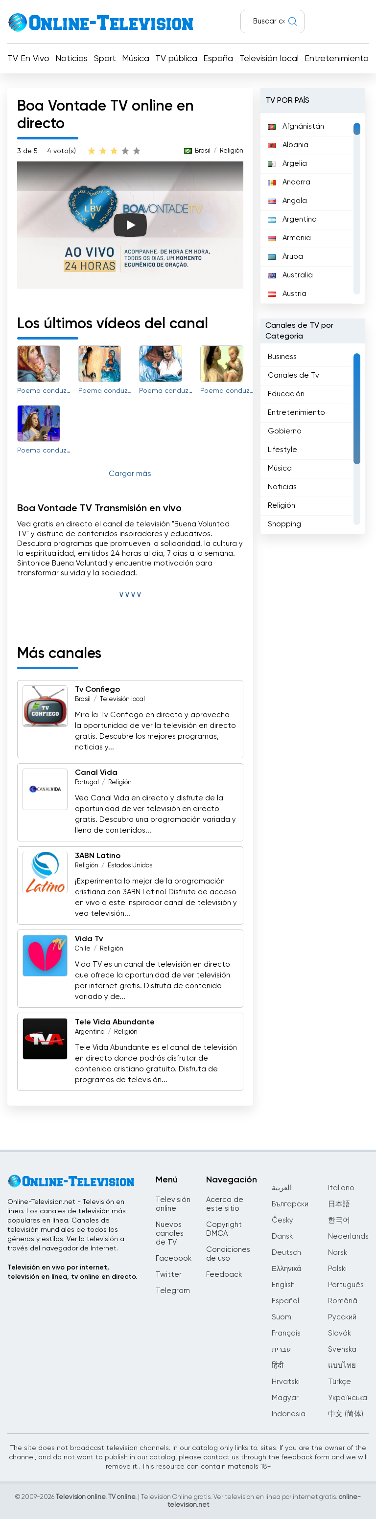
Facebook (173, 1258)
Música (135, 58)
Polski (337, 1268)
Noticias (71, 58)
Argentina (90, 1032)
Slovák (339, 1333)
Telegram (173, 1290)
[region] (312, 208)
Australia (290, 275)
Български (290, 1204)
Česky (282, 1220)
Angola (287, 200)
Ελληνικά (286, 1268)
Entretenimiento (337, 58)
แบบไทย (342, 1365)
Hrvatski (286, 1381)
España (218, 58)
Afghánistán (296, 126)
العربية (282, 1188)
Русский (342, 1317)
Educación (286, 394)
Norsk (337, 1252)
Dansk (282, 1236)
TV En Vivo (28, 58)
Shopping (284, 524)
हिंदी (277, 1365)
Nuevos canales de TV (170, 1233)
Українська (347, 1398)
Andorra (289, 182)
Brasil (203, 151)
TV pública (176, 58)
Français (286, 1333)
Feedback (224, 1274)
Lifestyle (282, 449)
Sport (105, 58)
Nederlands (348, 1236)
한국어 (339, 1220)
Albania (288, 145)
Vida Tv (89, 939)
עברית (281, 1349)
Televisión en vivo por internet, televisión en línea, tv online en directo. (72, 1272)
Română (342, 1301)
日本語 (339, 1204)
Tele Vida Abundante (115, 1022)
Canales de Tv (293, 375)
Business (282, 357)
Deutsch (286, 1252)
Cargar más (130, 474)
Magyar (285, 1398)
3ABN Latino (97, 856)
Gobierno (285, 431)
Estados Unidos (130, 865)
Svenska (342, 1349)
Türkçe (339, 1381)
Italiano (341, 1188)
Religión (231, 151)
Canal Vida (96, 773)
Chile (83, 949)
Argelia (287, 163)
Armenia (289, 238)
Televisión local (269, 58)
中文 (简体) (345, 1414)
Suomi (282, 1317)
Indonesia (289, 1414)
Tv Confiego (97, 690)
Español (285, 1301)
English (283, 1285)
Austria (287, 293)
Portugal (87, 782)
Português (346, 1285)
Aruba (285, 256)
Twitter (169, 1274)
